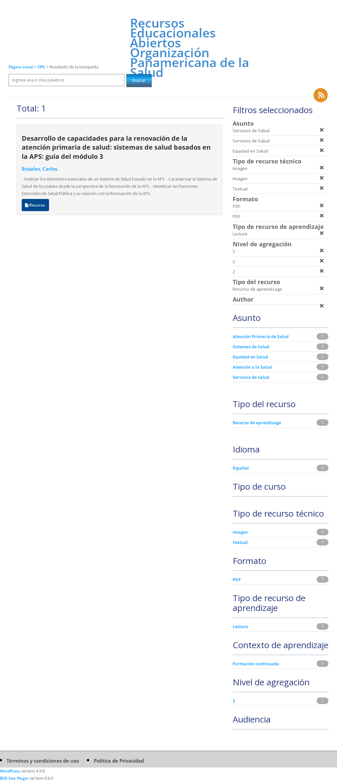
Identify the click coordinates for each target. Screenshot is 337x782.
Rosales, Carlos (39, 168)
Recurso (35, 205)
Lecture (240, 626)
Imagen (240, 532)
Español (241, 468)
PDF (237, 579)
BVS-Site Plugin (14, 778)
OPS (42, 67)
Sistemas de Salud (251, 347)
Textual (240, 542)
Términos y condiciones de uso (43, 760)
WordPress (10, 771)
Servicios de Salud (251, 377)
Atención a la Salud (252, 367)
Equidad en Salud (250, 357)
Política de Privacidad (119, 760)
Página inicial (21, 67)
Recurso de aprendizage (257, 423)
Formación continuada (256, 664)
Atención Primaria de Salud (261, 336)
